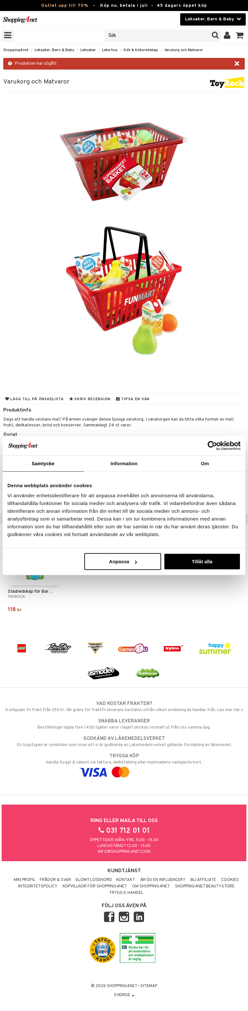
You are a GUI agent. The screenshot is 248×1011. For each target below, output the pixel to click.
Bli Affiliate (203, 880)
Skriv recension (89, 399)
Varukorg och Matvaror (183, 50)
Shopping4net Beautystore (204, 886)
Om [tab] (205, 463)
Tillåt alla (202, 561)
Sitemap (148, 986)
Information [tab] (124, 463)
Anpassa (123, 561)
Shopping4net (15, 50)
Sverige (124, 995)
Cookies (230, 880)
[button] (239, 35)
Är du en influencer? (162, 880)
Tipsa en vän (133, 399)
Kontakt (125, 880)
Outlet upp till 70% (64, 5)
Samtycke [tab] (43, 463)
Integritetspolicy (37, 886)
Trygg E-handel (126, 893)
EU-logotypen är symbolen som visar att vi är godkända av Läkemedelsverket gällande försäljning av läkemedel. (124, 741)
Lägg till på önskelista (34, 399)
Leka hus (110, 50)
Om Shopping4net (151, 886)
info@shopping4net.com (124, 851)
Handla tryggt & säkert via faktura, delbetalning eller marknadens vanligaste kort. (124, 764)
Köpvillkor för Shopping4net (95, 886)
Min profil (25, 880)
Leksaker (88, 50)
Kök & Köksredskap (141, 50)
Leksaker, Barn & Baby (54, 50)
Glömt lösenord (93, 880)
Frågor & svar (55, 880)
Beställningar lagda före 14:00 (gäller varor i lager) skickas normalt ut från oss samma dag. (124, 724)
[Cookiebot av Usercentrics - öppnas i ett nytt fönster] (212, 445)
